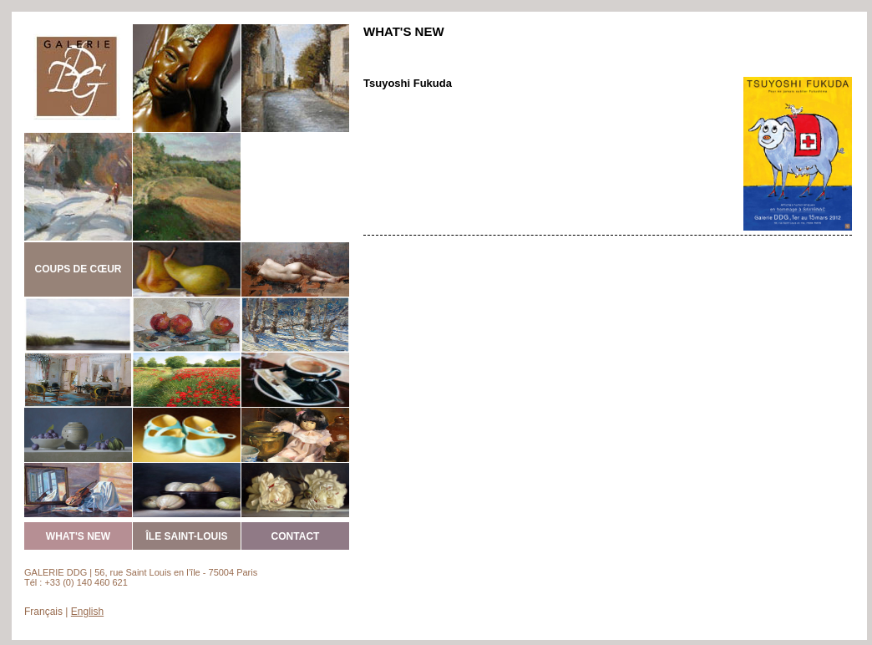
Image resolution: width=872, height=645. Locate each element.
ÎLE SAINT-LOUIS (186, 536)
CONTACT (295, 536)
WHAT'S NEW (78, 536)
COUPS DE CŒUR (77, 269)
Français (43, 611)
